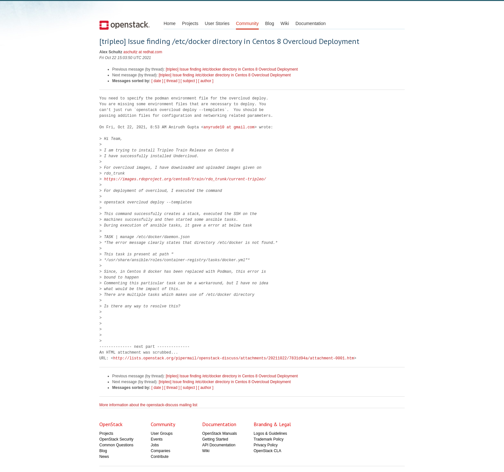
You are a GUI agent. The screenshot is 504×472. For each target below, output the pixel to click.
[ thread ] (171, 81)
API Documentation (218, 445)
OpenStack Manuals (219, 433)
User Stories (217, 23)
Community (247, 23)
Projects (190, 23)
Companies (160, 451)
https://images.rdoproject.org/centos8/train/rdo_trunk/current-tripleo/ (185, 179)
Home (170, 23)
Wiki (285, 23)
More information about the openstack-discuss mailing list (148, 405)
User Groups (162, 433)
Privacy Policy (266, 445)
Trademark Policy (269, 439)
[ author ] (205, 81)
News (104, 456)
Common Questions (116, 445)
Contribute (159, 456)
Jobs (155, 445)
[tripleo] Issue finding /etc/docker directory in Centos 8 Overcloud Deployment (232, 69)
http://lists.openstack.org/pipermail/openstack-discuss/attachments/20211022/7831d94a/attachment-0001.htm (233, 358)
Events (157, 439)
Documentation (310, 23)
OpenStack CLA (267, 451)
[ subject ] (189, 81)
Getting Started (215, 439)
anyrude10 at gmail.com (228, 127)
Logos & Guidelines (270, 433)
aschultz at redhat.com (142, 52)
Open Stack (124, 25)
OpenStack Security (116, 439)
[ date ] (157, 81)
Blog (269, 23)
